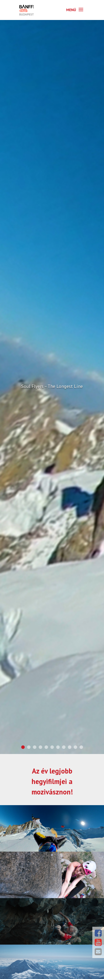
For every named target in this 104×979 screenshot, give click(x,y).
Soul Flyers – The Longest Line (52, 386)
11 (81, 747)
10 (75, 747)
